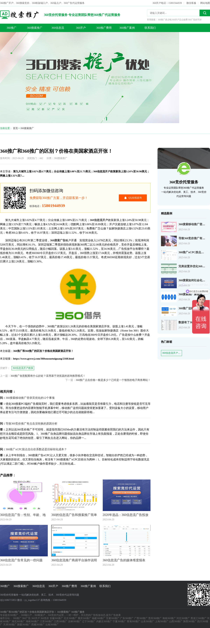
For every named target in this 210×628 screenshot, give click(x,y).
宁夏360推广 (119, 621)
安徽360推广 (56, 618)
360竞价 (44, 618)
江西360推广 (60, 621)
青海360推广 (133, 621)
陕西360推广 (190, 621)
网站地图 (205, 3)
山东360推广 (147, 621)
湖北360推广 (18, 621)
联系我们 (150, 27)
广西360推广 (141, 618)
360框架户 (39, 615)
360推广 (11, 27)
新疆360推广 (24, 624)
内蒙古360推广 (104, 621)
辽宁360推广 (89, 621)
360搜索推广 (34, 27)
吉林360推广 (75, 621)
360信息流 (57, 27)
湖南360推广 (32, 621)
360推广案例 (127, 27)
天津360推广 (10, 624)
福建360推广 (98, 618)
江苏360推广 (46, 621)
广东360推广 (127, 618)
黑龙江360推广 (198, 618)
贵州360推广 (155, 618)
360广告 (26, 618)
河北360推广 (183, 618)
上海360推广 (162, 621)
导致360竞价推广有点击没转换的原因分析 (31, 423)
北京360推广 (70, 618)
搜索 (205, 13)
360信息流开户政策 (172, 353)
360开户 (81, 27)
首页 (15, 128)
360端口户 (26, 615)
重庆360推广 (84, 618)
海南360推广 (169, 618)
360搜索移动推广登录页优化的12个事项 (30, 397)
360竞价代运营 (56, 615)
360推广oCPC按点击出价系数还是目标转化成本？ (36, 449)
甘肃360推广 (113, 618)
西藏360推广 (38, 624)
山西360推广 (176, 621)
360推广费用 (104, 27)
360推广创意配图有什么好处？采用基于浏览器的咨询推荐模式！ (47, 375)
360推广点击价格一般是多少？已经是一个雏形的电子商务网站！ (113, 380)
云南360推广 (52, 624)
